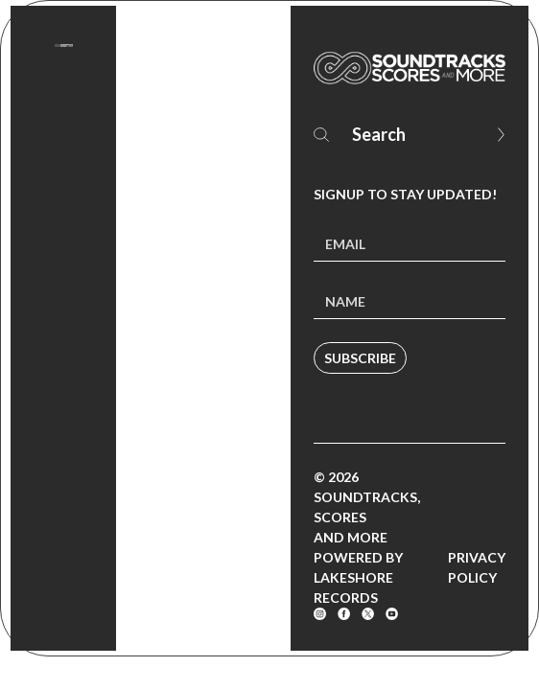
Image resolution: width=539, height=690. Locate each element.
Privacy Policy (476, 567)
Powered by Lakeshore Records (358, 577)
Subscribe (360, 358)
